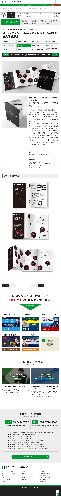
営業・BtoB (24, 20)
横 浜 (9, 441)
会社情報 (18, 5)
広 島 (9, 447)
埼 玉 (9, 437)
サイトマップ (44, 483)
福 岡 (9, 449)
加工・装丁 (44, 21)
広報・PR (36, 20)
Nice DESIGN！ (25, 23)
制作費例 (4, 477)
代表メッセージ (25, 479)
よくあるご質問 (6, 481)
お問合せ (55, 5)
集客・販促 (43, 20)
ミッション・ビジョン (31, 5)
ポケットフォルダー (35, 21)
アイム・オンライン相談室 (8, 476)
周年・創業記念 (25, 21)
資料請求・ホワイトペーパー (47, 476)
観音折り (52, 21)
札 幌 (9, 433)
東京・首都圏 (34, 23)
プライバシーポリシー (46, 479)
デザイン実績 (18, 8)
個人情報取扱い (44, 477)
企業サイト (40, 5)
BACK (6, 56)
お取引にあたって (6, 479)
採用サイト (46, 5)
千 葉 (9, 439)
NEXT (54, 56)
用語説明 (4, 483)
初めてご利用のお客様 (7, 474)
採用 (30, 20)
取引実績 (24, 5)
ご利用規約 (43, 481)
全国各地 (49, 23)
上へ (58, 492)
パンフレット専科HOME (7, 8)
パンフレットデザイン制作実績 (29, 8)
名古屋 (9, 445)
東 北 (9, 435)
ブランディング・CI (52, 20)
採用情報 (24, 481)
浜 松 (9, 443)
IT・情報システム (42, 8)
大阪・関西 (42, 23)
